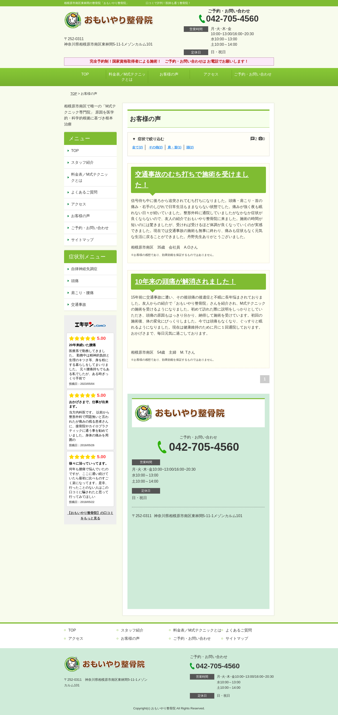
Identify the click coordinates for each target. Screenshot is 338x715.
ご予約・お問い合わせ (253, 74)
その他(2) (156, 147)
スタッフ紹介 (82, 162)
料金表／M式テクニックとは (127, 76)
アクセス (211, 74)
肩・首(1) (174, 147)
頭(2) (190, 147)
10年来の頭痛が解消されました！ (185, 281)
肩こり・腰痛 (82, 293)
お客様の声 (169, 74)
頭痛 (75, 281)
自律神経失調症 (84, 269)
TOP (85, 74)
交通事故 (78, 304)
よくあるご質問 (84, 192)
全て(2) (137, 147)
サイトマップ (82, 240)
